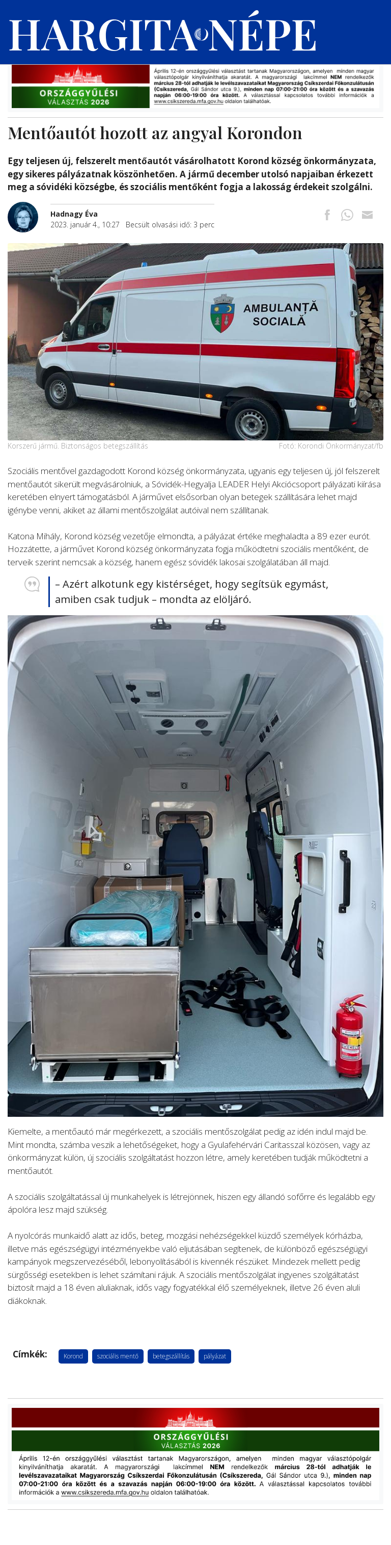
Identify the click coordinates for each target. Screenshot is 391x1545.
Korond (73, 1356)
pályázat (215, 1356)
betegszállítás (171, 1356)
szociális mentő (117, 1356)
